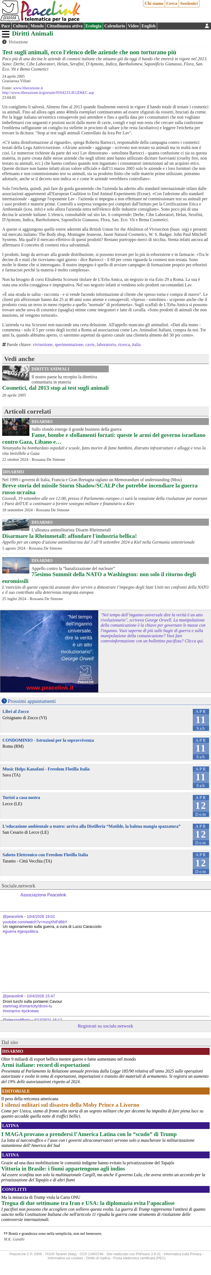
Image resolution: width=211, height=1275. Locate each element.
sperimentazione (69, 344)
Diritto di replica (98, 1258)
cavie (90, 344)
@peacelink (13, 916)
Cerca (171, 3)
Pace (5, 26)
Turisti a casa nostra (21, 797)
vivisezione (42, 344)
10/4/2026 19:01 (41, 916)
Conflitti (14, 1189)
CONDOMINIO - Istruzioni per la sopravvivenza (48, 740)
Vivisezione (18, 42)
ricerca (124, 344)
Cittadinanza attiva (65, 26)
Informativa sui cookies (65, 1258)
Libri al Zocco (15, 711)
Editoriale (16, 1091)
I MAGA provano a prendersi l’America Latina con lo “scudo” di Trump (89, 1134)
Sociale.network (18, 886)
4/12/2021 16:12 (48, 1020)
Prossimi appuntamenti (32, 701)
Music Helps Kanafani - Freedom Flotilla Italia (46, 769)
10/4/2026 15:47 (41, 996)
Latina (10, 1125)
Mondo (37, 26)
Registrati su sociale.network (105, 1026)
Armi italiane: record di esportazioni (45, 1065)
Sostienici (189, 3)
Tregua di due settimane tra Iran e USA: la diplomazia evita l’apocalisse (88, 1203)
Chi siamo (154, 3)
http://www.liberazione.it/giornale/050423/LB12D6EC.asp (48, 92)
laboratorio (106, 344)
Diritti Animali (32, 33)
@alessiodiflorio (16, 1020)
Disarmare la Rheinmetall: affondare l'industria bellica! (69, 536)
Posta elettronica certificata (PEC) (139, 1258)
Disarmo (42, 421)
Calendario (114, 26)
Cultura (20, 26)
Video (133, 26)
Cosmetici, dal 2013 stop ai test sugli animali (55, 388)
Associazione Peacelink (43, 895)
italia (136, 344)
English (149, 26)
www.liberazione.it (28, 88)
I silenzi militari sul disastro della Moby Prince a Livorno (70, 1105)
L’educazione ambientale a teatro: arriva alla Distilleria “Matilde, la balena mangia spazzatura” (91, 826)
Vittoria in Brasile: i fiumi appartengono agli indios (63, 1168)
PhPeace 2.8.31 (148, 1254)
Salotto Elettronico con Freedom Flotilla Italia (45, 854)
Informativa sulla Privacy (182, 1254)
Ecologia (93, 26)
